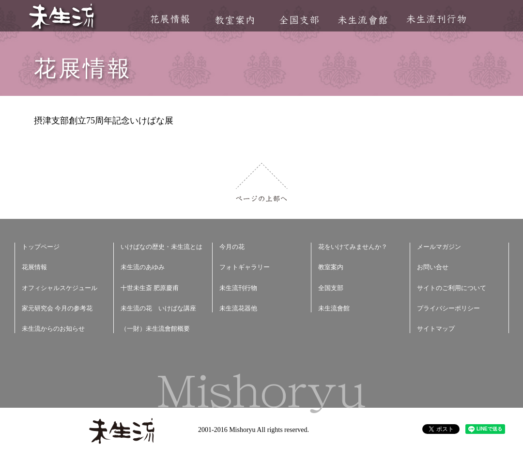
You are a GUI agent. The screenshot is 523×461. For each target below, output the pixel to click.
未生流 (62, 17)
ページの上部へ (262, 182)
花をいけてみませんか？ (352, 246)
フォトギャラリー (244, 267)
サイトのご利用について (451, 288)
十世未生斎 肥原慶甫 (150, 288)
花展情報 (170, 19)
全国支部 (299, 20)
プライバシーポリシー (448, 308)
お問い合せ (432, 267)
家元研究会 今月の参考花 (57, 308)
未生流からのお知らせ (53, 328)
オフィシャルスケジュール (59, 288)
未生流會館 (362, 20)
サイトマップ (436, 328)
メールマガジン (439, 246)
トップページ (41, 246)
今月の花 (232, 246)
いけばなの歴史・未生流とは (161, 246)
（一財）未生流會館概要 (155, 328)
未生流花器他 (238, 308)
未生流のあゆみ (143, 267)
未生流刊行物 (436, 19)
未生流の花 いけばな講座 (158, 308)
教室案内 (234, 20)
